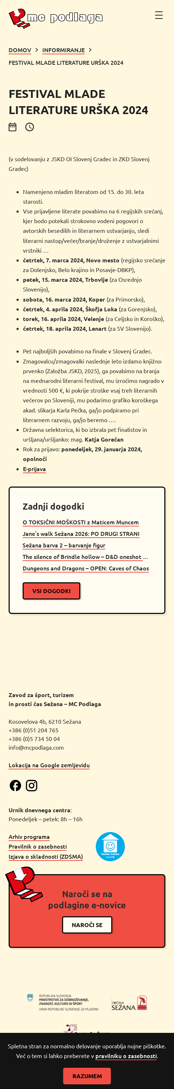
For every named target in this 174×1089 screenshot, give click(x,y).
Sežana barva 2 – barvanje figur (64, 545)
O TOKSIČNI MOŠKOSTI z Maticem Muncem (81, 522)
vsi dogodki (51, 591)
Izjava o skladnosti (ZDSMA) (46, 855)
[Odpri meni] (158, 15)
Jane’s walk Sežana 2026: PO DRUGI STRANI (81, 533)
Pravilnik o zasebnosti (38, 846)
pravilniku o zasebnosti (126, 1055)
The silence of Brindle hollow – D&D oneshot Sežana (87, 556)
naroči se (87, 924)
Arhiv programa (29, 836)
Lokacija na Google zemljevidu (49, 764)
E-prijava (34, 469)
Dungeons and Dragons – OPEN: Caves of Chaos (86, 568)
